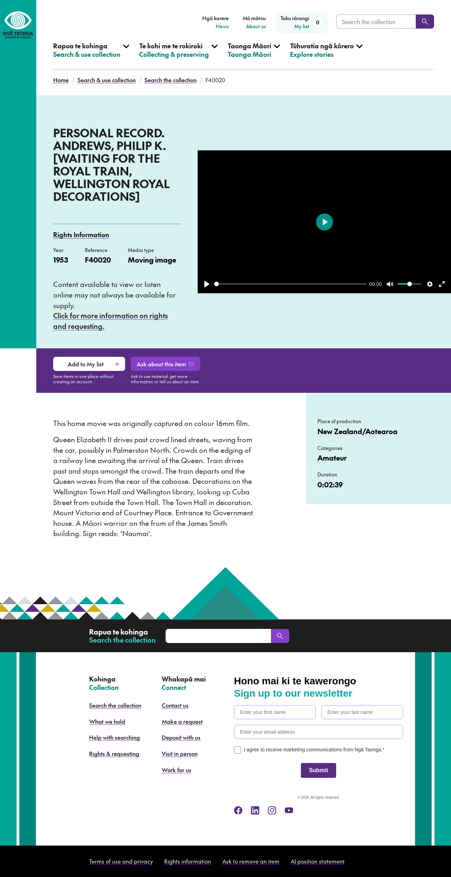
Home (61, 80)
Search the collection (170, 80)
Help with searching (114, 737)
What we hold (107, 721)
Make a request (182, 721)
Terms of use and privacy (121, 861)
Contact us (175, 705)
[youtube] (289, 810)
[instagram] (272, 810)
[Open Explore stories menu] (326, 56)
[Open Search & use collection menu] (91, 56)
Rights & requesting (114, 753)
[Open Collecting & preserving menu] (178, 56)
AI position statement (318, 861)
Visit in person (180, 753)
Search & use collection (107, 80)
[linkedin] (255, 810)
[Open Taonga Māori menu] (254, 56)
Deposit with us (181, 737)
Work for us (176, 770)
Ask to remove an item (250, 861)
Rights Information (81, 234)
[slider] (290, 284)
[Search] (425, 21)
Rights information (187, 861)
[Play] (206, 284)
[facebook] (238, 810)
